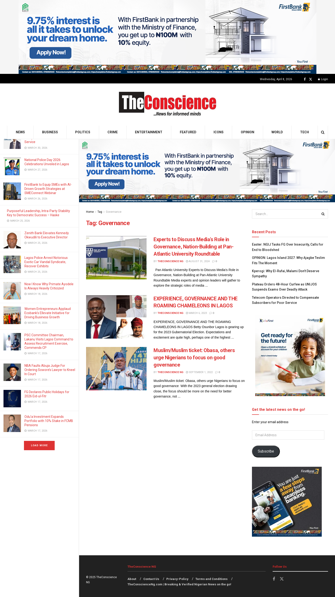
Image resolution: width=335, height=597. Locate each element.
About (131, 579)
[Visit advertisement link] (167, 37)
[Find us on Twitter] (310, 79)
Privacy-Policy (177, 579)
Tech (304, 132)
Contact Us (151, 579)
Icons (219, 132)
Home (90, 211)
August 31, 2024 (198, 261)
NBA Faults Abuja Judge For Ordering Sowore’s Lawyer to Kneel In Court (49, 370)
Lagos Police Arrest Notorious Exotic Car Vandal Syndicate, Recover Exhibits (46, 262)
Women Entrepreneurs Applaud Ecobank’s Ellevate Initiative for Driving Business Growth (47, 313)
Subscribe (266, 451)
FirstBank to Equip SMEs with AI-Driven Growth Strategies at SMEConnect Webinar (48, 189)
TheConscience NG (170, 261)
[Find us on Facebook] (305, 79)
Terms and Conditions (211, 579)
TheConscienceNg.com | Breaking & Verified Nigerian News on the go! (179, 584)
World (277, 132)
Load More (39, 445)
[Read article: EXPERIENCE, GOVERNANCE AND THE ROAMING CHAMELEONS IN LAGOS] (116, 317)
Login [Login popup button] (323, 79)
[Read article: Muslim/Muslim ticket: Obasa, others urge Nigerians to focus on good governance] (116, 368)
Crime (112, 132)
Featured (188, 132)
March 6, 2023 (196, 313)
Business (50, 132)
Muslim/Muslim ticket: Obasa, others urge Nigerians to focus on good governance (194, 357)
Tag (99, 211)
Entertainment (148, 132)
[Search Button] (323, 132)
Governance (113, 211)
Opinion (247, 132)
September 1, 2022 (199, 372)
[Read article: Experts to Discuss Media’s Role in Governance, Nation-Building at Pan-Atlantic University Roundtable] (116, 257)
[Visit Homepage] (167, 104)
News (20, 132)
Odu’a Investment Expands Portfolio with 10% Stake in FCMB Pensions (48, 421)
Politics (82, 132)
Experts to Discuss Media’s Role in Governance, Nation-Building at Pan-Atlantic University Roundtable (194, 247)
